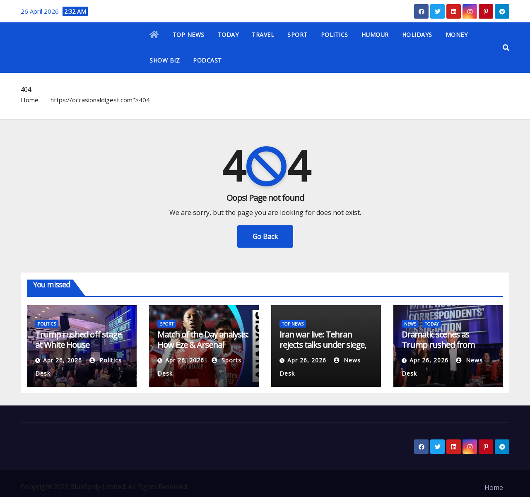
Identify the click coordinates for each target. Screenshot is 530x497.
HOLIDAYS (417, 35)
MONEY (457, 35)
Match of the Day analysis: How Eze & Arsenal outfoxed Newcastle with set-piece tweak (202, 350)
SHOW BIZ (164, 60)
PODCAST (207, 60)
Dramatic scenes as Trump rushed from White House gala (438, 345)
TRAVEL (263, 35)
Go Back (265, 236)
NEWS (410, 324)
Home (30, 100)
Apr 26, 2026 (62, 360)
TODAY (228, 35)
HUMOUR (375, 35)
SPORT (297, 35)
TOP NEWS (189, 35)
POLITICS (334, 35)
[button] (506, 47)
